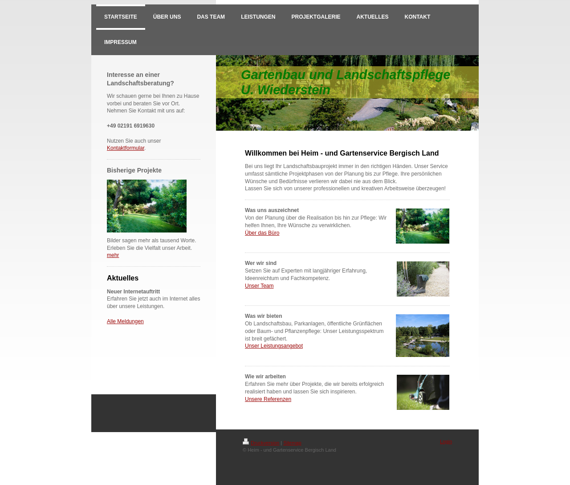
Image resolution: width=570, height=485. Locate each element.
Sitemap (292, 442)
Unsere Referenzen (268, 399)
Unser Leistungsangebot (274, 346)
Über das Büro (262, 233)
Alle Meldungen (125, 321)
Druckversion (261, 442)
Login (446, 441)
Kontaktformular (125, 148)
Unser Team (259, 286)
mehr (113, 255)
